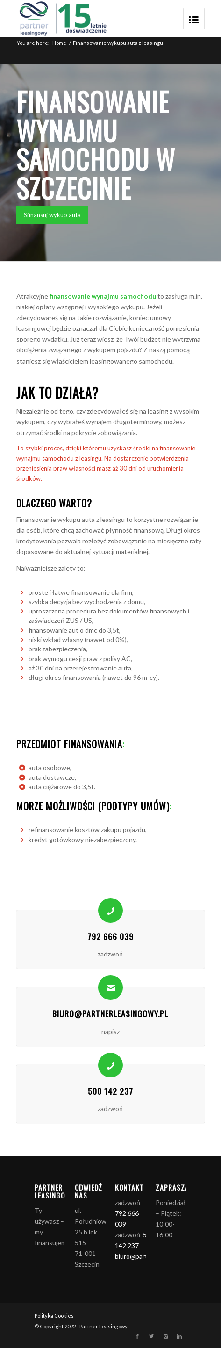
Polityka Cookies (54, 1315)
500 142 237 (110, 1091)
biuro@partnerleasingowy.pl (110, 1013)
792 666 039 (110, 936)
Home (59, 43)
